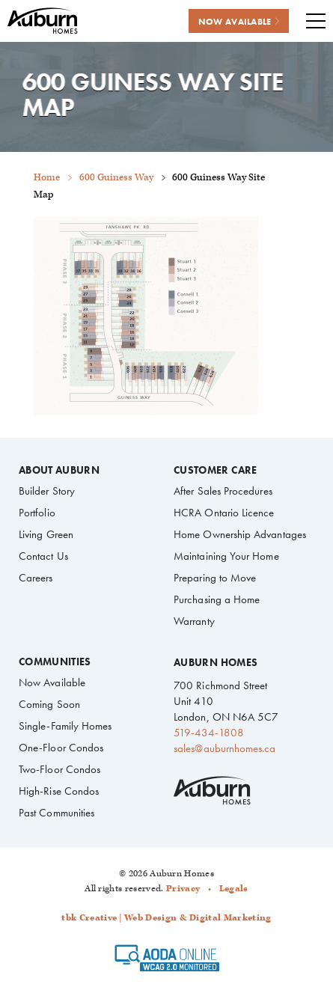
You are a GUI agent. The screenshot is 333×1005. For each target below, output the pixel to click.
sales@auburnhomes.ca (224, 748)
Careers (36, 577)
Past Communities (56, 812)
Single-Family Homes (65, 726)
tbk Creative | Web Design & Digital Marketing (166, 917)
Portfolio (37, 512)
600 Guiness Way (116, 177)
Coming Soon (49, 704)
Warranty (194, 621)
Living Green (46, 534)
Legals (233, 888)
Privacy (183, 888)
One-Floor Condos (61, 747)
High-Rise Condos (59, 791)
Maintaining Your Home (226, 556)
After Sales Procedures (223, 491)
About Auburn (59, 471)
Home (47, 177)
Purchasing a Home (217, 599)
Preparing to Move (215, 577)
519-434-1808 (209, 732)
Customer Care (215, 471)
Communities (55, 662)
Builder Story (47, 491)
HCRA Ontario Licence (224, 512)
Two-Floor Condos (59, 769)
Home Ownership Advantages (240, 534)
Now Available (52, 682)
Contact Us (43, 556)
